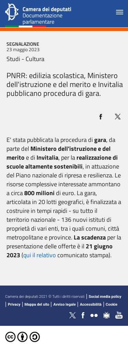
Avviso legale (64, 304)
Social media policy (105, 296)
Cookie (111, 304)
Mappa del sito (37, 304)
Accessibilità (91, 304)
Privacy (14, 304)
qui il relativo (39, 255)
